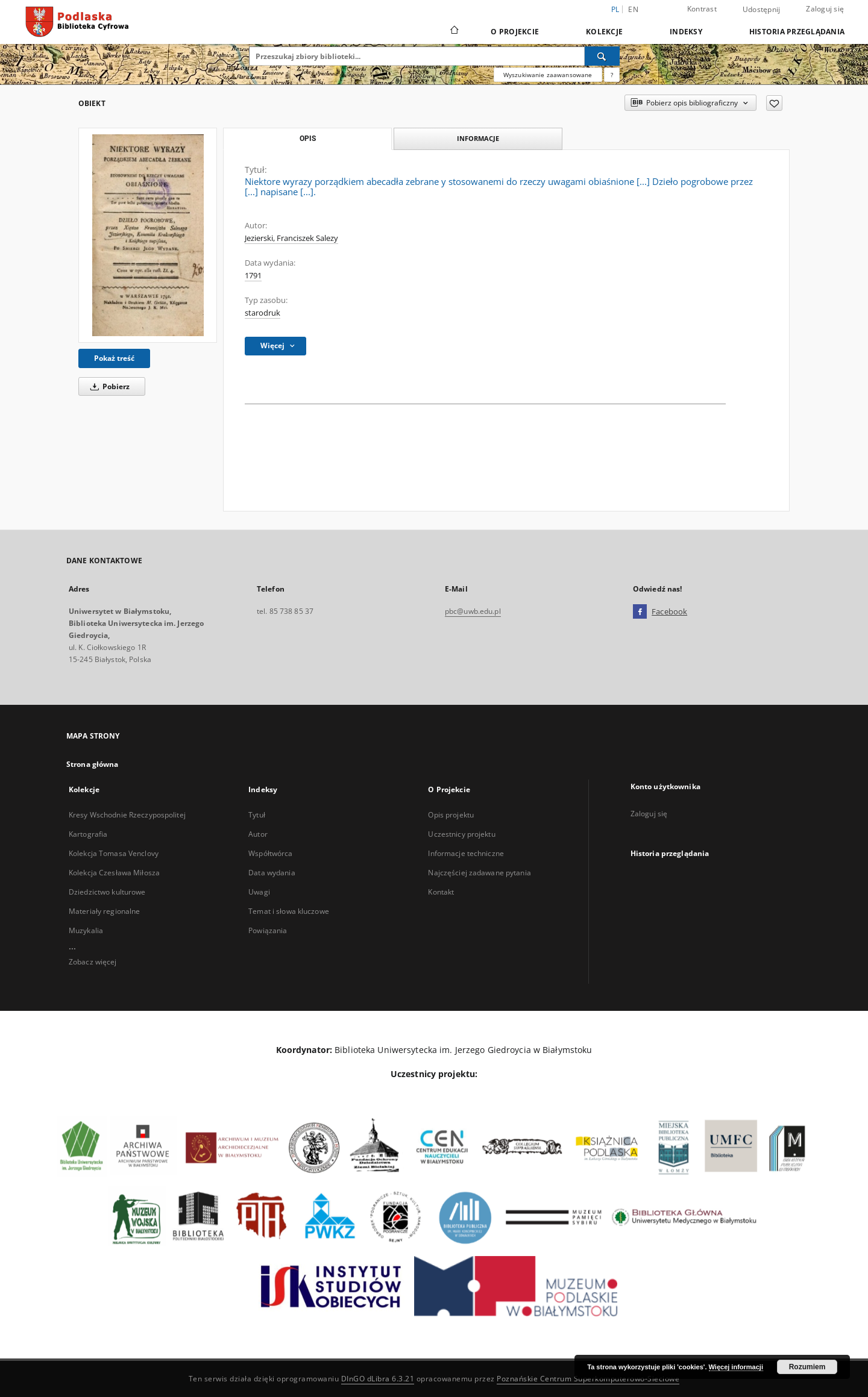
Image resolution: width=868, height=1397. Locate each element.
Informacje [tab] (478, 138)
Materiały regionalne (104, 911)
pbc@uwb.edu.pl (473, 611)
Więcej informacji (736, 1366)
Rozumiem (807, 1367)
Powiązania (267, 930)
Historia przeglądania (796, 32)
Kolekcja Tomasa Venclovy (114, 853)
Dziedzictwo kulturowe (107, 892)
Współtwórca (270, 853)
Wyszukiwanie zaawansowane (548, 74)
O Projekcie (515, 32)
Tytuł (256, 815)
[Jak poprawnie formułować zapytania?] (612, 74)
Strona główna (92, 764)
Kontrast (702, 9)
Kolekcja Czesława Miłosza (114, 872)
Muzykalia (86, 930)
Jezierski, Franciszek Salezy (291, 238)
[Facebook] (640, 612)
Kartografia (88, 834)
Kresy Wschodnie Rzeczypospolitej (127, 815)
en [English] (633, 9)
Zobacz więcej (93, 962)
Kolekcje (604, 32)
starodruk (262, 313)
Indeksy (686, 32)
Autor (258, 834)
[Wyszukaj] (602, 56)
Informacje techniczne (466, 853)
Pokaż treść (114, 358)
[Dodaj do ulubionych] (774, 103)
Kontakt (441, 892)
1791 (253, 275)
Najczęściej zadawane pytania (479, 872)
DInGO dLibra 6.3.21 (378, 1379)
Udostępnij (762, 9)
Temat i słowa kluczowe (288, 911)
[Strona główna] (453, 31)
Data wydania (271, 872)
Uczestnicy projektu (461, 834)
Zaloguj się (825, 9)
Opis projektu (451, 815)
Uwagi (259, 892)
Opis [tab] (308, 138)
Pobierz (108, 386)
